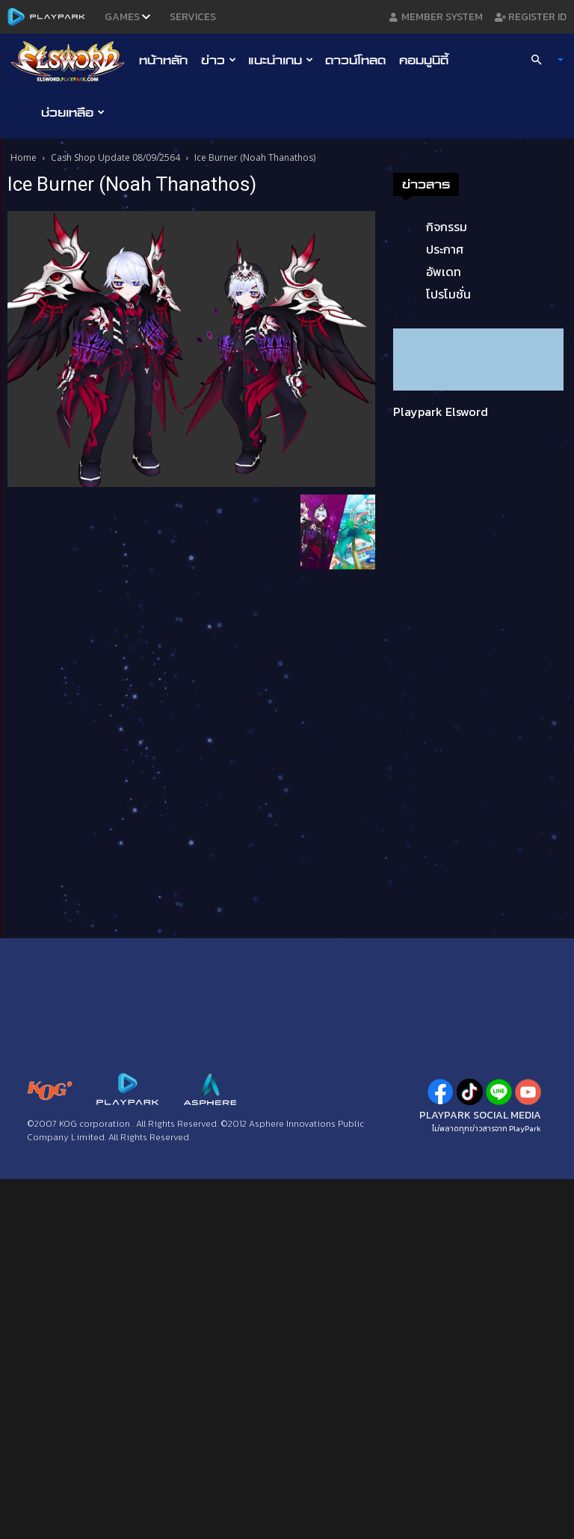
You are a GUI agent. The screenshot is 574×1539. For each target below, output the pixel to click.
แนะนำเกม (280, 60)
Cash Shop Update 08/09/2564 (115, 157)
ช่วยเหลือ (73, 112)
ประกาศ (444, 249)
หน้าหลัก (163, 60)
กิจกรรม (446, 227)
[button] (541, 60)
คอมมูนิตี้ (423, 60)
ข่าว (218, 60)
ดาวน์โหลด (355, 60)
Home (23, 157)
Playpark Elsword (440, 411)
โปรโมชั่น (448, 294)
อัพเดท (443, 272)
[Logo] (71, 61)
